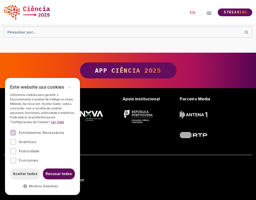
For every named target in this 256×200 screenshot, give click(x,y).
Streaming (236, 12)
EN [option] (192, 12)
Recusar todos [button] (59, 174)
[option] (192, 12)
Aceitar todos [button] (25, 174)
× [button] (69, 86)
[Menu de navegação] (209, 12)
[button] (42, 186)
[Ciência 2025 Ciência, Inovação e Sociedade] (28, 12)
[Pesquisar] (122, 32)
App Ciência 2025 (128, 70)
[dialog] (42, 136)
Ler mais (57, 122)
